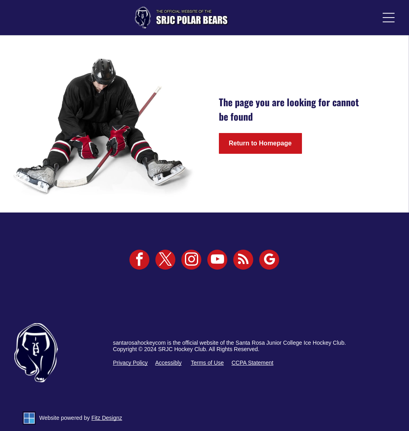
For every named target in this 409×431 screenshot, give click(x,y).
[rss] (243, 261)
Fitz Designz (106, 418)
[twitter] (165, 261)
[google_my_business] (269, 261)
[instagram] (191, 261)
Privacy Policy (130, 362)
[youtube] (217, 261)
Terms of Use (207, 362)
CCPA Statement (253, 362)
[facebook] (139, 261)
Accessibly (168, 362)
